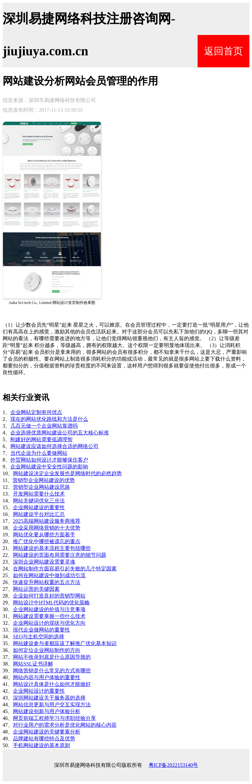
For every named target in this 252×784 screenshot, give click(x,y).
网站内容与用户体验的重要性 (46, 677)
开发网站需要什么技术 (39, 494)
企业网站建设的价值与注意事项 (49, 609)
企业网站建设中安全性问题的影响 (49, 466)
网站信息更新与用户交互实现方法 (52, 704)
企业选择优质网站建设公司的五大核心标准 (59, 432)
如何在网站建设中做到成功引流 (49, 575)
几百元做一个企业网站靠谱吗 (44, 426)
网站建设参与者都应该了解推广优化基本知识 (65, 643)
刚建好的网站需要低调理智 (41, 439)
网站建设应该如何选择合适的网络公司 (54, 446)
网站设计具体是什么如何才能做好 (52, 684)
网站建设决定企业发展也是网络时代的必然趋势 (67, 473)
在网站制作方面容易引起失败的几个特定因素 (65, 568)
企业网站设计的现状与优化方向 (49, 623)
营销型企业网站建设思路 (41, 487)
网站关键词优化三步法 (39, 500)
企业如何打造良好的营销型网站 (49, 596)
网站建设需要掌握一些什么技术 (49, 616)
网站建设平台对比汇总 (39, 514)
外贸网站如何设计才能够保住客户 (49, 460)
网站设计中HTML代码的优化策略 (51, 602)
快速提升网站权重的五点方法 (46, 582)
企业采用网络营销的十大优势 (46, 528)
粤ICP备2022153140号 (173, 765)
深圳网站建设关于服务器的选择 (49, 697)
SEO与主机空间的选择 (38, 636)
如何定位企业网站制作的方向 (46, 650)
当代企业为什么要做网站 (38, 453)
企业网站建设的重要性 (39, 507)
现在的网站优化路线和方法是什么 (49, 419)
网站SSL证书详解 (33, 663)
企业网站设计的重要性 (39, 691)
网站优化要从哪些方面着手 (44, 534)
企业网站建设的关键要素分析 (46, 731)
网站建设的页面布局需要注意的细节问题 (59, 555)
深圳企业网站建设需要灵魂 (44, 562)
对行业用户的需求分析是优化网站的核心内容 (65, 725)
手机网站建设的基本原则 (41, 745)
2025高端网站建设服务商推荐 (46, 521)
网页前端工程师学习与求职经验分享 (54, 718)
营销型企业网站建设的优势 (44, 480)
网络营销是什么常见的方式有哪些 (52, 670)
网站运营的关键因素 (36, 589)
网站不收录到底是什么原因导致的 (52, 657)
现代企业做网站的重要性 (41, 630)
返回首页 (223, 51)
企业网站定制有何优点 (36, 412)
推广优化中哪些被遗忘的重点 (46, 541)
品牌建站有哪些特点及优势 (44, 738)
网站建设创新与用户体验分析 (46, 711)
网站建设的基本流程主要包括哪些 (52, 548)
